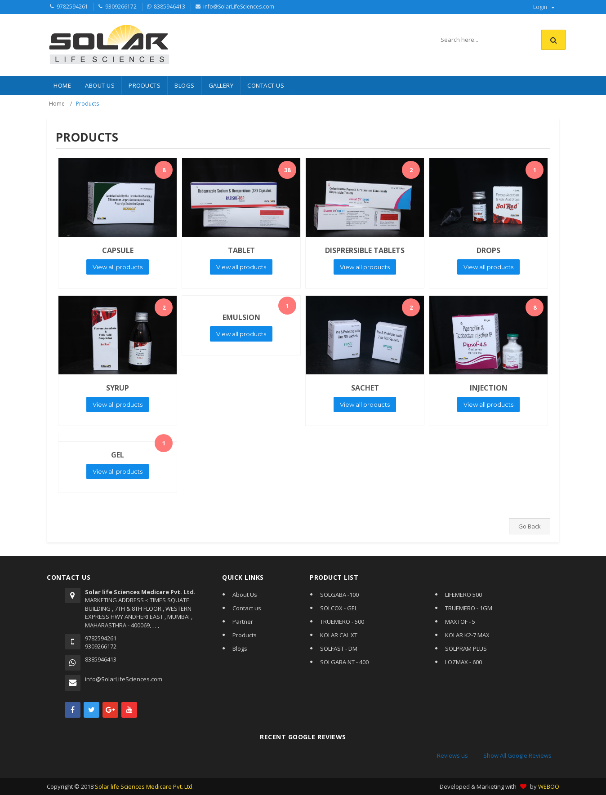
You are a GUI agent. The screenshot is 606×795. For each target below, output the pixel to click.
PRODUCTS (144, 85)
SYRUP (117, 388)
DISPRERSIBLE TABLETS (365, 250)
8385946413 (169, 6)
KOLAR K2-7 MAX (467, 635)
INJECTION (489, 388)
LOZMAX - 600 (463, 662)
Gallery (221, 85)
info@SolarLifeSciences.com (238, 6)
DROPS (488, 250)
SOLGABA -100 (339, 595)
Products (244, 635)
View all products (118, 267)
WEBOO (548, 786)
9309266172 (121, 6)
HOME (62, 85)
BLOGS (184, 85)
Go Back (529, 526)
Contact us (246, 608)
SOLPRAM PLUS (466, 648)
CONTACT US (265, 85)
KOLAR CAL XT (338, 635)
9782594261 (72, 6)
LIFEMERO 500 (463, 595)
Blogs (239, 648)
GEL (117, 455)
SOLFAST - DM (338, 648)
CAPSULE (118, 250)
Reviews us (452, 755)
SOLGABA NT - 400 (344, 662)
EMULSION (241, 317)
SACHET (365, 388)
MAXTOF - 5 (460, 621)
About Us (100, 85)
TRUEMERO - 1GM (468, 608)
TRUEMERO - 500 (342, 621)
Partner (242, 621)
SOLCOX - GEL (338, 608)
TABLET (241, 250)
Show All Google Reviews (517, 755)
